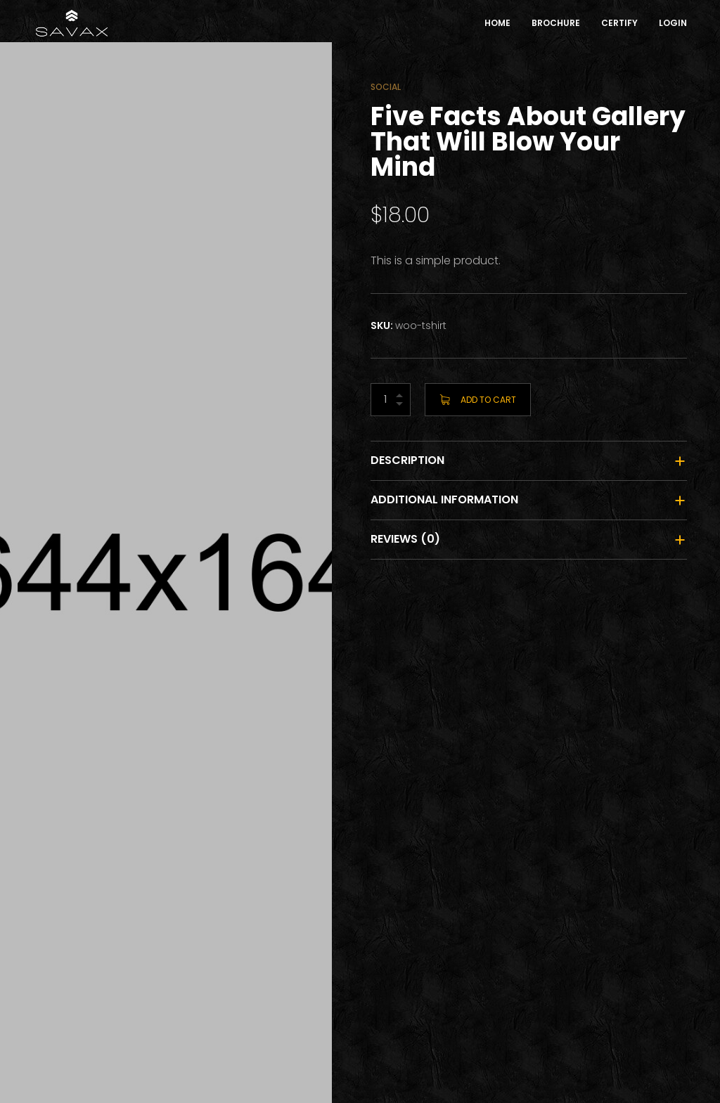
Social (386, 87)
